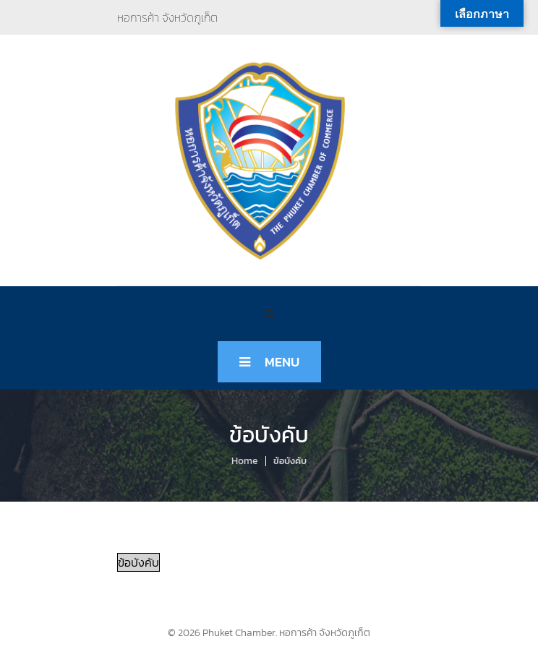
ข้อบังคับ (138, 562)
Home (244, 460)
